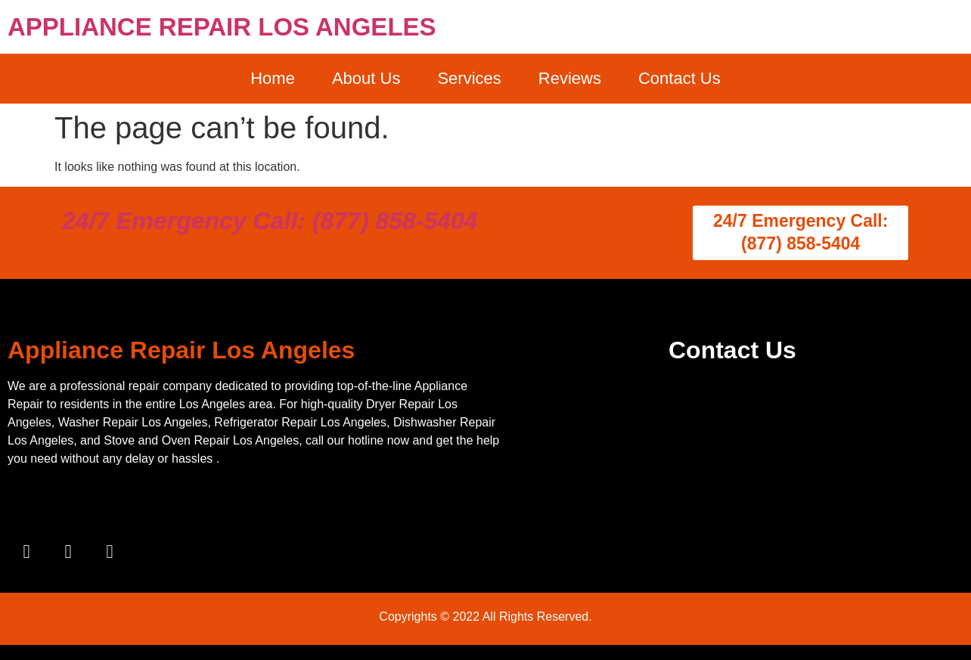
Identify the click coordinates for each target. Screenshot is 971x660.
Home (272, 78)
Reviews (569, 78)
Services (469, 78)
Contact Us (679, 78)
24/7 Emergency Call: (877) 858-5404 (270, 220)
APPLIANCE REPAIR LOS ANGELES (222, 27)
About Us (366, 78)
